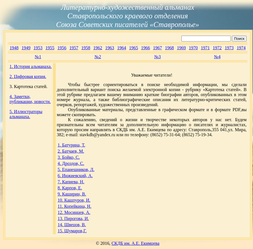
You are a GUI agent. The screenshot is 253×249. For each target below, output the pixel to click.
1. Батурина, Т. (71, 145)
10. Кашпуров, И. (74, 200)
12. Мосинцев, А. (74, 212)
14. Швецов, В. (72, 224)
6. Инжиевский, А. (75, 175)
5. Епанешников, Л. (76, 169)
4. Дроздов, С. (71, 163)
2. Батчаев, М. (71, 151)
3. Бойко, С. (69, 157)
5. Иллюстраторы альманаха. (25, 114)
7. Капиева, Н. (71, 181)
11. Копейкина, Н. (74, 206)
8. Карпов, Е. (70, 187)
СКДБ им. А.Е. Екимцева (135, 243)
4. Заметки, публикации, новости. (30, 99)
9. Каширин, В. (72, 194)
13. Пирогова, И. (73, 218)
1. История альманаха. (30, 66)
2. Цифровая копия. (27, 76)
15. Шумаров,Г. (72, 230)
